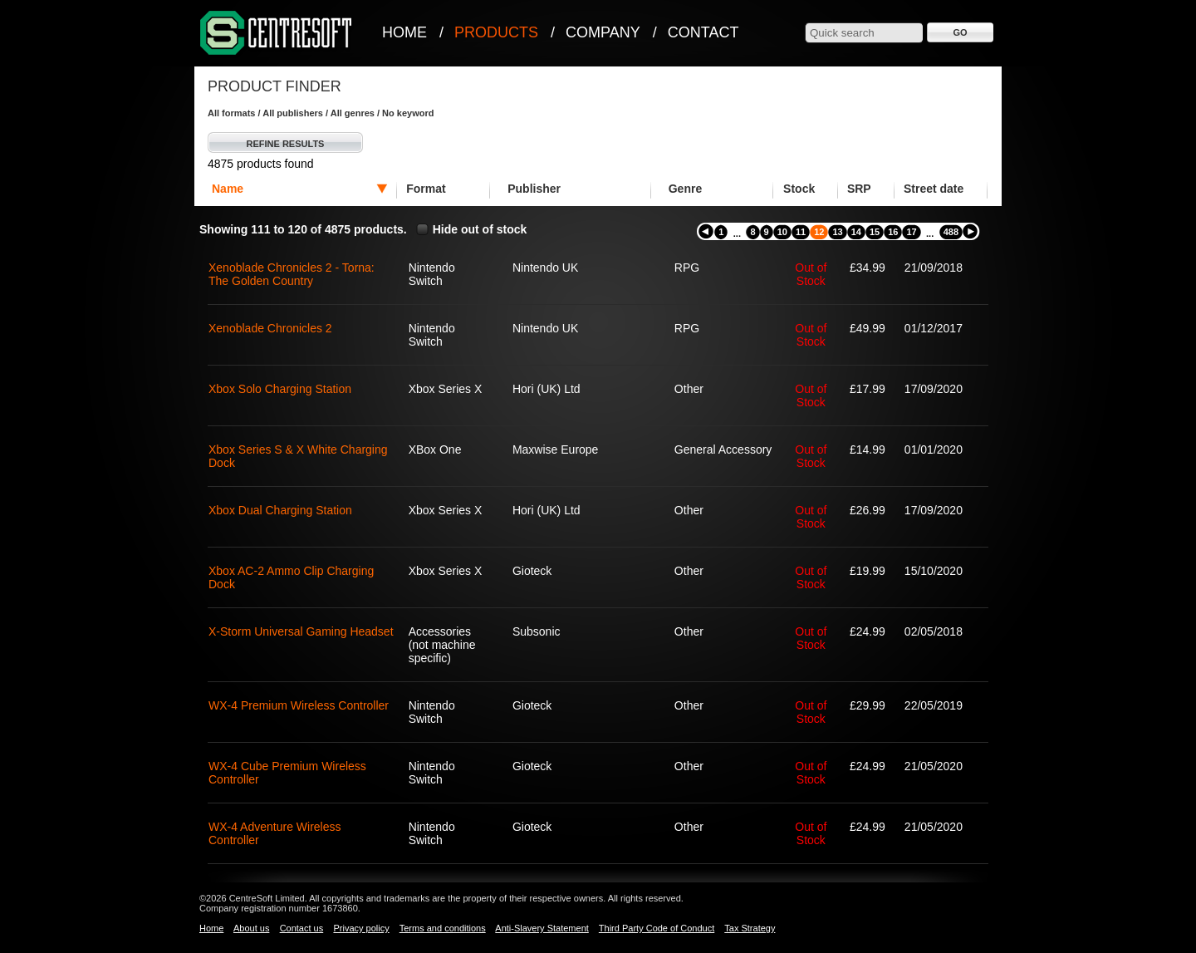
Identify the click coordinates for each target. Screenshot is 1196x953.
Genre (685, 188)
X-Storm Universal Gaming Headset (301, 631)
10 (782, 232)
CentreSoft (276, 33)
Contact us (302, 928)
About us (251, 928)
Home (404, 32)
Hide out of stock (480, 229)
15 (875, 232)
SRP (859, 188)
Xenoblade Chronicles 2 (270, 328)
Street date (933, 188)
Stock (799, 188)
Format (425, 188)
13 (837, 232)
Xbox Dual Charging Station (280, 510)
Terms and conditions (442, 928)
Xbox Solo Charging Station (279, 388)
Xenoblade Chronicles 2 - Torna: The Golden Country (291, 274)
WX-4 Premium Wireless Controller (298, 705)
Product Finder (274, 86)
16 (893, 232)
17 (911, 232)
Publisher (534, 188)
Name (227, 188)
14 (856, 232)
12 (819, 232)
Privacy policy (361, 928)
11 (801, 232)
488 (951, 232)
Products (496, 32)
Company (603, 32)
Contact (703, 32)
